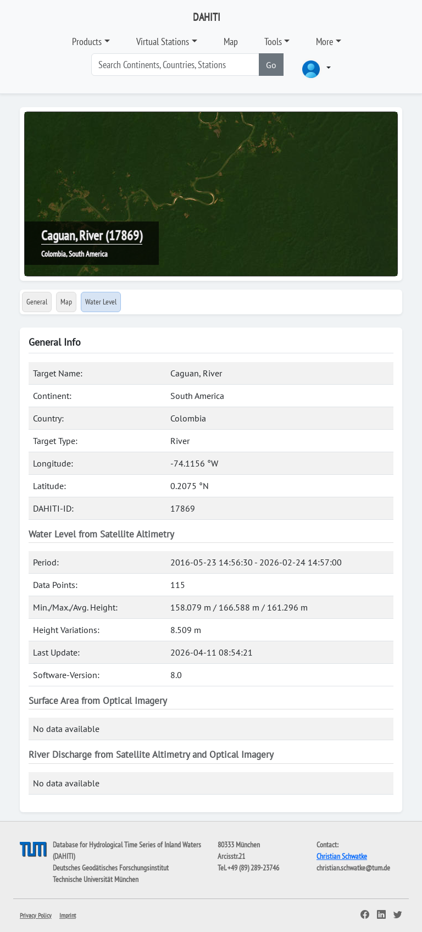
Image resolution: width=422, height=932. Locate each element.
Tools (273, 41)
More (324, 41)
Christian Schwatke (341, 856)
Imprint (67, 915)
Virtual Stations (162, 41)
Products (87, 41)
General (36, 302)
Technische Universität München (95, 879)
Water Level (100, 302)
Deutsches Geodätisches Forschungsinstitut (111, 868)
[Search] (175, 64)
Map (231, 41)
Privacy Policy (36, 915)
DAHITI (206, 17)
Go (271, 64)
